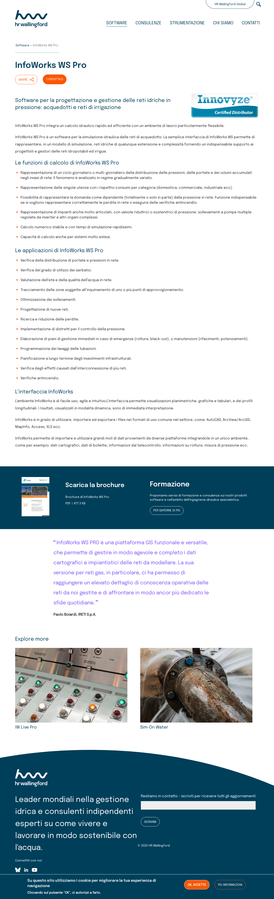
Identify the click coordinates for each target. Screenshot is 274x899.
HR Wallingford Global (230, 4)
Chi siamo (223, 23)
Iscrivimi (150, 821)
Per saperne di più (166, 510)
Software (116, 23)
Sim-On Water (154, 727)
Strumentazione (187, 23)
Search (258, 4)
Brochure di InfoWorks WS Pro (87, 497)
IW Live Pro (26, 727)
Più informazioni (230, 884)
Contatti (251, 23)
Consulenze (148, 23)
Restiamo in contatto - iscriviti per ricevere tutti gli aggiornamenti (198, 796)
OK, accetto (197, 884)
